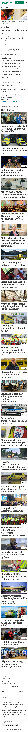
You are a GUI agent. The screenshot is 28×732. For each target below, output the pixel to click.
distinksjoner (6, 106)
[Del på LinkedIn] (14, 50)
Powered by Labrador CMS (14, 729)
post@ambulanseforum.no (9, 101)
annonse (15, 106)
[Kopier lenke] (19, 50)
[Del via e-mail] (16, 50)
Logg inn (19, 2)
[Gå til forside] (7, 2)
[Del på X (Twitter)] (11, 50)
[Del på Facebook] (9, 50)
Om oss (4, 697)
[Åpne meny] (27, 2)
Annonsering (6, 699)
